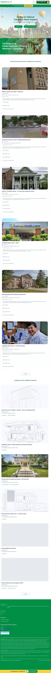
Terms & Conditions (42, 660)
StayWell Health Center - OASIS (10, 243)
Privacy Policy (48, 660)
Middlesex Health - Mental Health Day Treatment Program (16, 444)
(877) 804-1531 (41, 1)
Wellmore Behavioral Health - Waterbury (12, 91)
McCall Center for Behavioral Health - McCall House (15, 479)
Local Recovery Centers (4, 621)
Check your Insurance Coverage (30, 26)
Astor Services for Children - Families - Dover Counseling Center (18, 410)
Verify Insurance (3, 610)
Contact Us (2, 612)
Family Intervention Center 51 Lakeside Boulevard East (16, 139)
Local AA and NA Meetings (5, 619)
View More (25, 373)
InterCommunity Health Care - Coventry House (13, 513)
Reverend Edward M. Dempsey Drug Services (14, 294)
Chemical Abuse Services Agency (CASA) (12, 583)
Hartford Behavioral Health (8, 548)
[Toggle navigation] (34, 2)
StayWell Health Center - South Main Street (13, 346)
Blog (1, 614)
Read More (32, 99)
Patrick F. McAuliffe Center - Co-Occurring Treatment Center (18, 191)
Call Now (18, 26)
